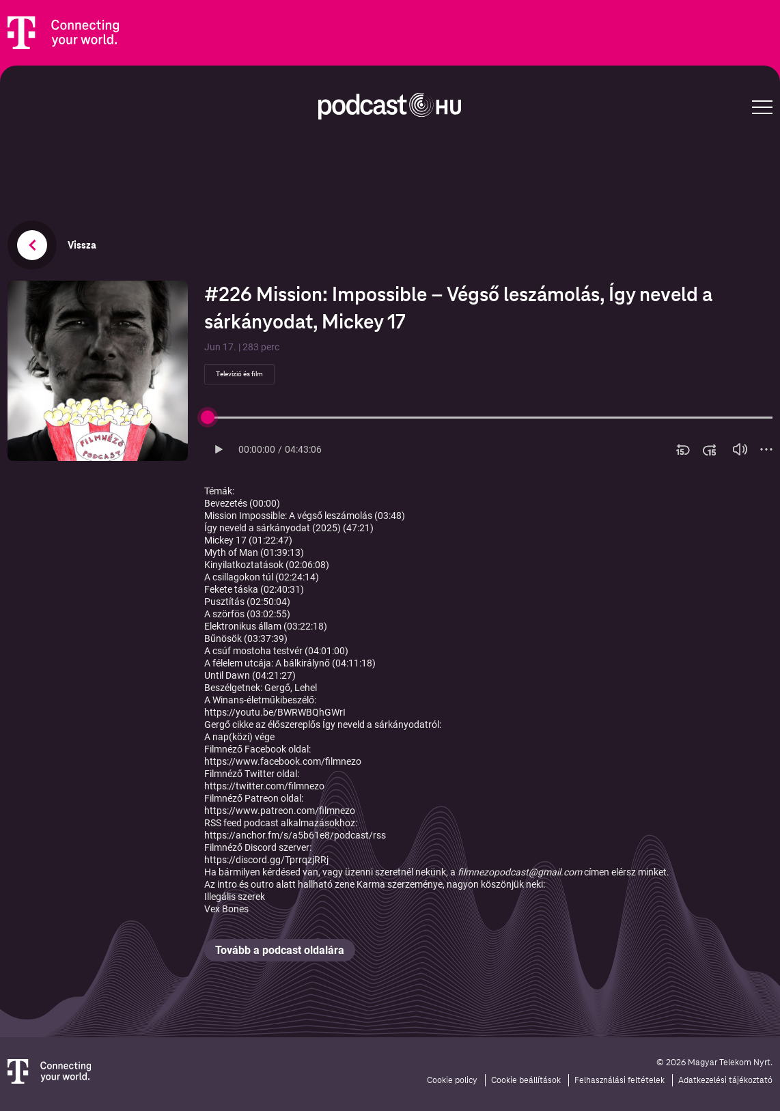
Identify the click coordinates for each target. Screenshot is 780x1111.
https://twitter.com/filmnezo (264, 785)
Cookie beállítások (526, 1080)
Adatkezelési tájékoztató (725, 1080)
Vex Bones (226, 908)
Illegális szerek (234, 896)
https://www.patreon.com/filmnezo (279, 810)
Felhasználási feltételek (619, 1080)
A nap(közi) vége (239, 736)
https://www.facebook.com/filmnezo (282, 761)
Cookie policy (452, 1080)
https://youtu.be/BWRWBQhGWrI (275, 712)
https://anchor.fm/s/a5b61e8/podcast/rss (295, 835)
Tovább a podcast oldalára (279, 950)
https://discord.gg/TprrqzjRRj (266, 859)
